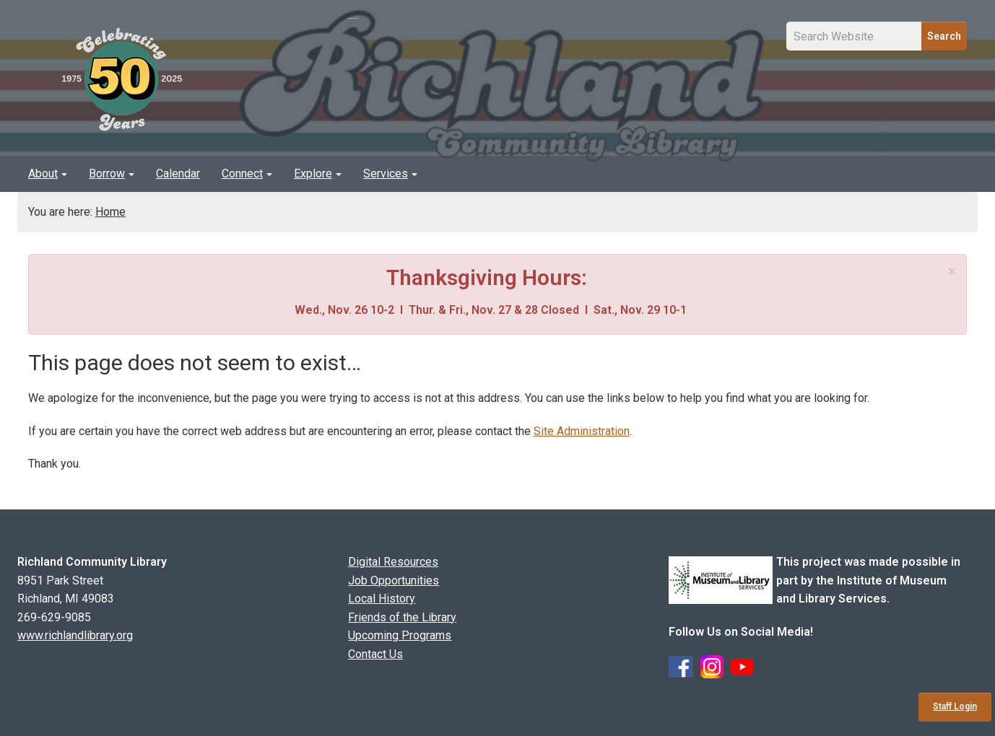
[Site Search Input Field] (854, 36)
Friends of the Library (402, 617)
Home (110, 212)
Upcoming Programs (399, 635)
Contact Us (375, 654)
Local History (381, 598)
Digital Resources (393, 562)
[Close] (952, 271)
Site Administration (582, 431)
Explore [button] (318, 173)
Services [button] (390, 173)
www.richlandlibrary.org (75, 635)
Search (944, 36)
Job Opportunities (393, 580)
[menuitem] (47, 174)
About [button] (47, 173)
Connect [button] (247, 173)
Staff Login (955, 706)
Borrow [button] (111, 173)
